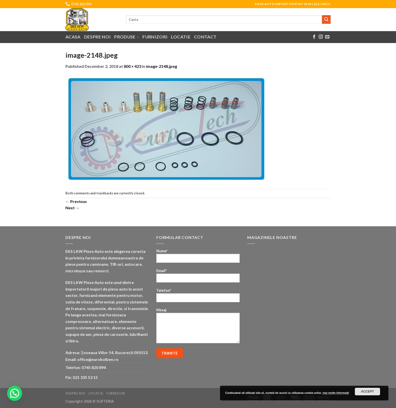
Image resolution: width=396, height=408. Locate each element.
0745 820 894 (94, 367)
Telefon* (198, 297)
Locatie (180, 36)
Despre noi (97, 36)
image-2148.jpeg (161, 66)
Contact (205, 36)
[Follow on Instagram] (321, 37)
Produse (126, 36)
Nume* (198, 257)
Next (72, 207)
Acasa (73, 36)
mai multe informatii (336, 392)
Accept (367, 391)
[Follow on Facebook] (314, 37)
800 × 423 (132, 66)
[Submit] (326, 19)
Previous (76, 201)
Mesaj (198, 327)
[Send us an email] (327, 37)
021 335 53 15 (85, 377)
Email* (198, 277)
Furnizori (154, 36)
